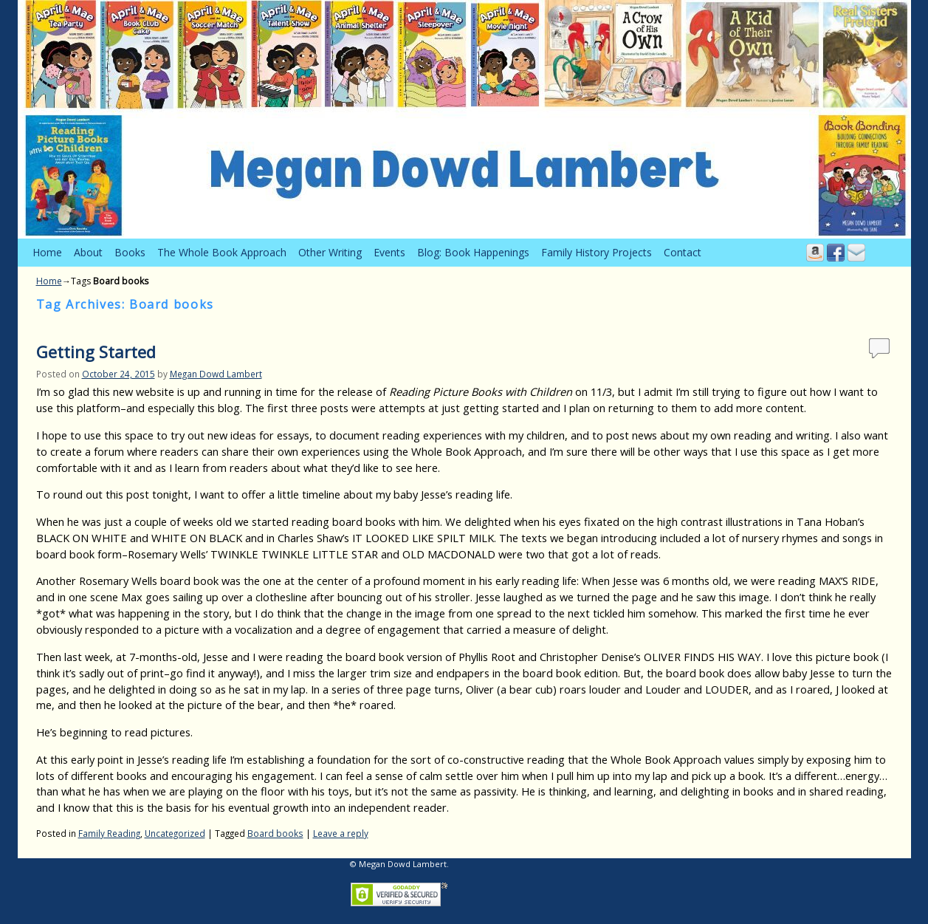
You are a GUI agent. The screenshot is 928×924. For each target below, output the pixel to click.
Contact (682, 252)
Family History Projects (596, 252)
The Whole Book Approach (221, 252)
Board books (275, 833)
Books (129, 252)
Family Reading (109, 833)
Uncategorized (175, 833)
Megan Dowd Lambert (216, 374)
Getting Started (96, 352)
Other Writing (330, 252)
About (88, 252)
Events (389, 252)
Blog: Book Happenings (473, 252)
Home (47, 252)
